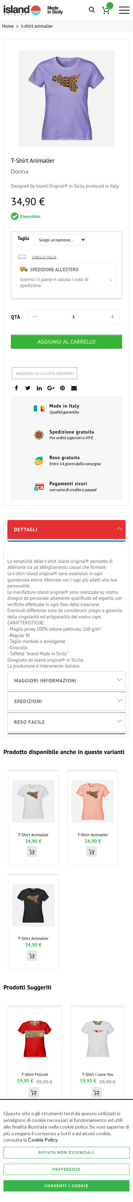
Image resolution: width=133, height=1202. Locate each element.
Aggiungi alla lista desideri (44, 373)
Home (8, 26)
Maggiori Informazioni (45, 680)
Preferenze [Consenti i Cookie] (66, 1169)
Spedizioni (28, 701)
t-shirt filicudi (34, 1074)
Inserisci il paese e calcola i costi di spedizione (54, 283)
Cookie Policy (42, 1140)
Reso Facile (29, 722)
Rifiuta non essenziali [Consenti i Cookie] (67, 1152)
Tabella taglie (44, 257)
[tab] (66, 529)
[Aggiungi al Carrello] (66, 341)
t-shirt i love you (97, 1074)
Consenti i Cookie (66, 1185)
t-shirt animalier (33, 834)
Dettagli (26, 529)
